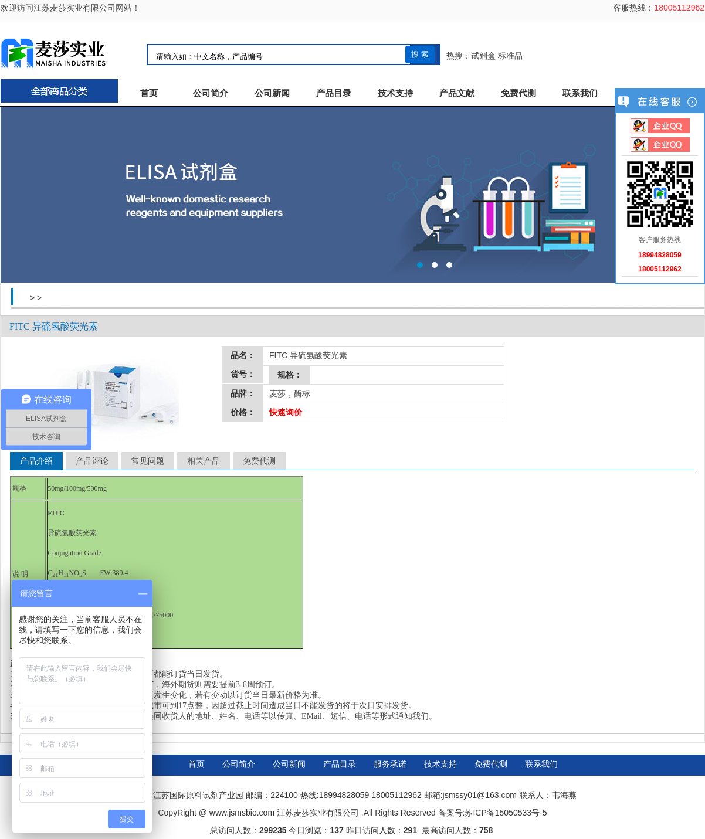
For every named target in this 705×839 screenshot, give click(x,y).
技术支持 (395, 93)
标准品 (510, 55)
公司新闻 (272, 93)
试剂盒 (483, 55)
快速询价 (285, 412)
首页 (149, 93)
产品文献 (456, 93)
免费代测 (518, 93)
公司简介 (210, 93)
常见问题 (147, 461)
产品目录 (333, 93)
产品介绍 (36, 461)
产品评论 (92, 461)
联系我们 (580, 93)
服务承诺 (390, 764)
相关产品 (203, 461)
